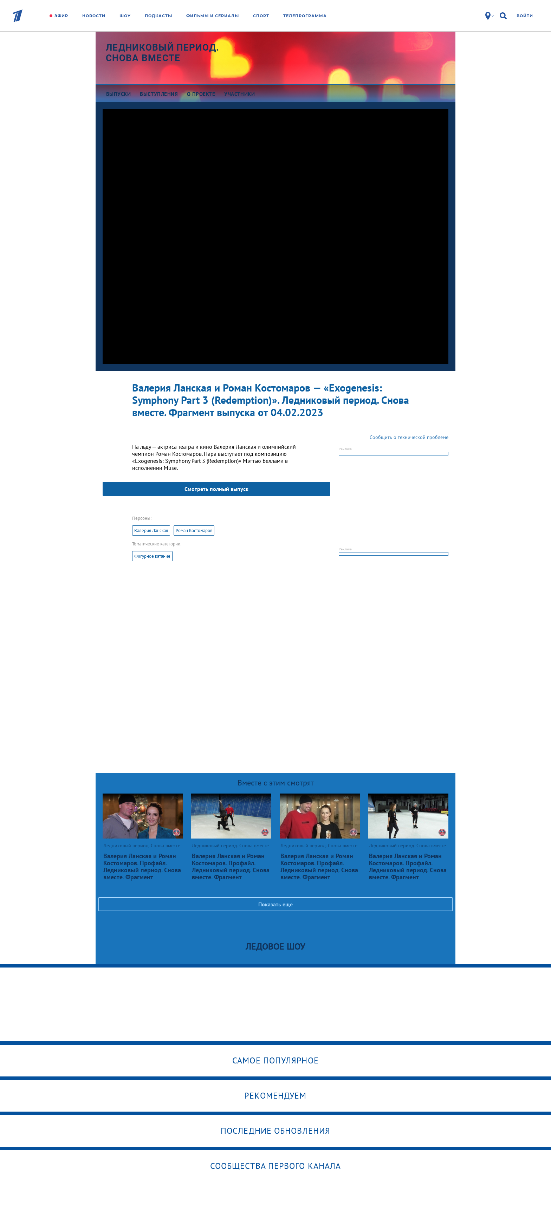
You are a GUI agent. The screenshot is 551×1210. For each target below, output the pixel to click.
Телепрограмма (305, 15)
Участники (239, 94)
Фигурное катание (152, 556)
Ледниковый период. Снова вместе (162, 52)
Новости (93, 15)
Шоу (125, 15)
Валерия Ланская (151, 530)
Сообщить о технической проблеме (409, 437)
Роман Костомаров (194, 530)
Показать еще (275, 904)
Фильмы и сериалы (212, 15)
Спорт (261, 15)
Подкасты (158, 15)
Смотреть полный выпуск (216, 488)
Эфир (61, 15)
